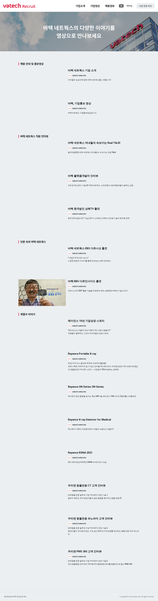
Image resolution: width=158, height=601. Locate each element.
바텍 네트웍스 (19, 6)
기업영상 (95, 6)
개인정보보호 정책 (10, 596)
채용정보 (110, 6)
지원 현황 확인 (145, 5)
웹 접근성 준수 (22, 596)
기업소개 (80, 6)
